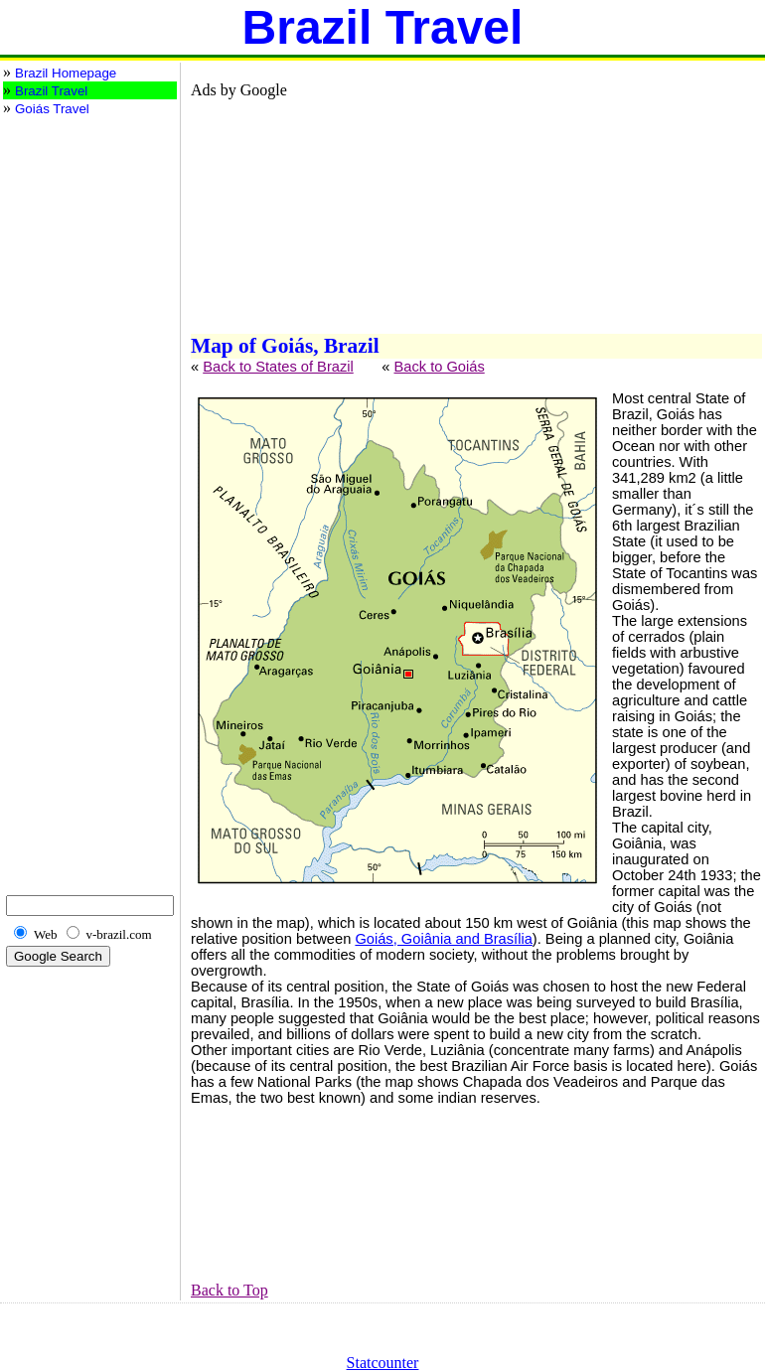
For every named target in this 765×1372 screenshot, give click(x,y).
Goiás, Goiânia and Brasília (443, 939)
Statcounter (383, 1362)
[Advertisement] (82, 197)
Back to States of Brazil (278, 367)
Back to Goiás (438, 367)
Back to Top (229, 1290)
